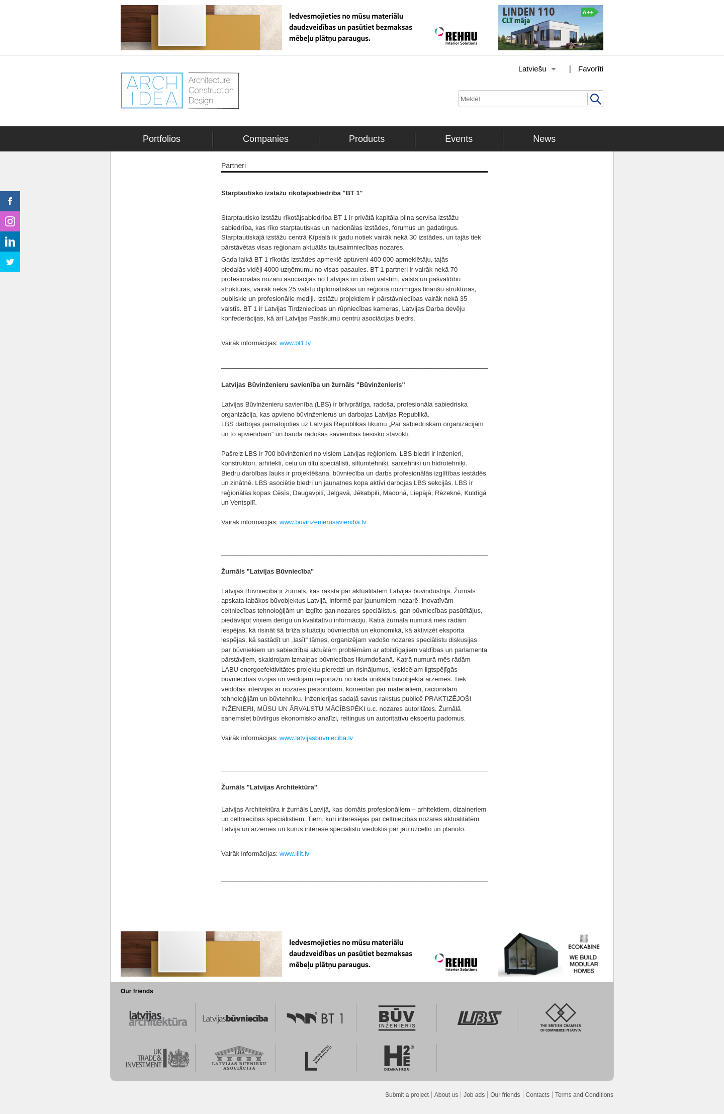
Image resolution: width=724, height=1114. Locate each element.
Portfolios (161, 139)
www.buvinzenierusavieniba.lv (323, 522)
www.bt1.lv (295, 343)
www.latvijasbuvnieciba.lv (316, 738)
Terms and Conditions (584, 1094)
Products (367, 139)
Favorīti (590, 68)
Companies (266, 139)
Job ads (474, 1094)
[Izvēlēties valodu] (524, 69)
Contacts (538, 1094)
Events (459, 139)
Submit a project (407, 1094)
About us (446, 1094)
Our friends (505, 1094)
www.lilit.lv (294, 853)
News (544, 139)
